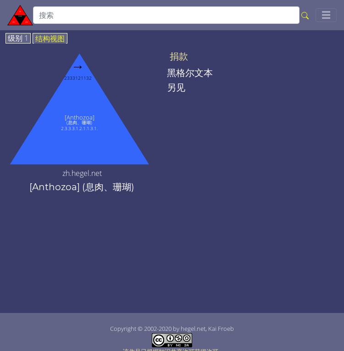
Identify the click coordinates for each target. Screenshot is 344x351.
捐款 (179, 56)
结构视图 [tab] (50, 39)
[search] (166, 15)
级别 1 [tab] (18, 38)
